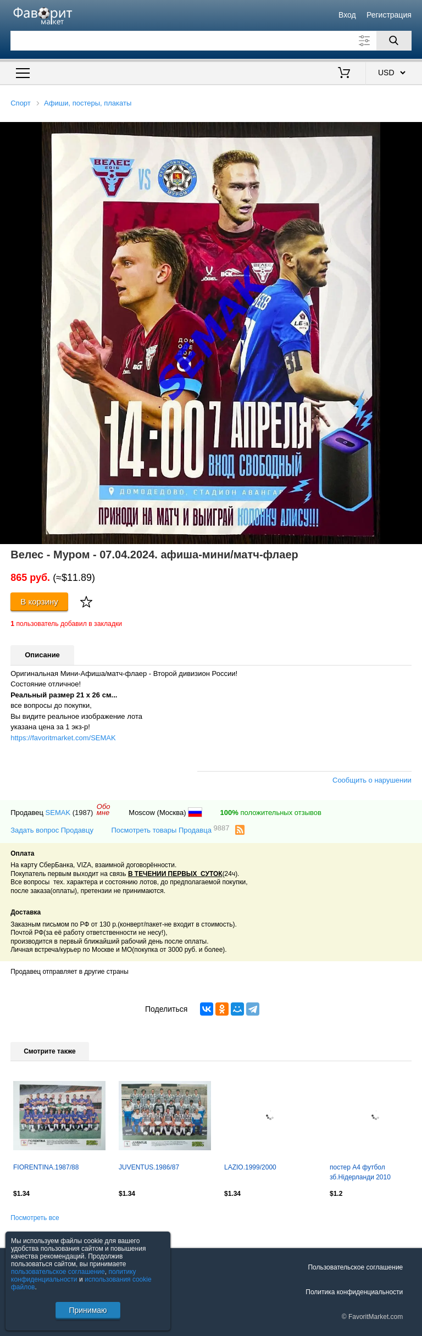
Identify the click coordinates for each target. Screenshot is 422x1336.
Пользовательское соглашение (355, 1267)
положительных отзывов (270, 812)
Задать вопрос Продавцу (51, 830)
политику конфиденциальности (73, 1275)
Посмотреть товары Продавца (170, 829)
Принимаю (88, 1310)
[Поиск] (394, 41)
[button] (412, 132)
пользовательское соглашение (58, 1272)
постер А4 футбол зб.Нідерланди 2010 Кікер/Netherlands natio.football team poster (376, 1173)
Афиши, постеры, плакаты (87, 103)
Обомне (103, 809)
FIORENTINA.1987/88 (46, 1167)
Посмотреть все (34, 1218)
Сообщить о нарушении (372, 780)
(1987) (83, 812)
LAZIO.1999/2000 (250, 1167)
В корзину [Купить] (39, 601)
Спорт (20, 103)
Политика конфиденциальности (354, 1292)
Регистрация (389, 14)
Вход (347, 14)
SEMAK (58, 812)
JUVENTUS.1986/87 (149, 1167)
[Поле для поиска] (211, 41)
